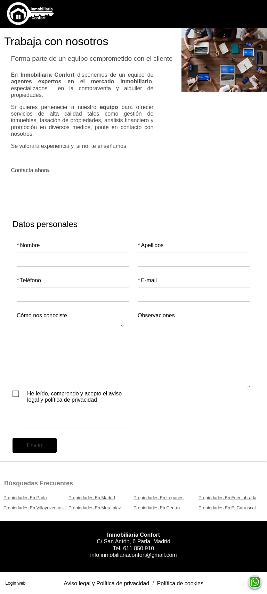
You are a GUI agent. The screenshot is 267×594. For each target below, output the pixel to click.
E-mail (147, 280)
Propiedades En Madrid (91, 497)
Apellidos (150, 245)
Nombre (28, 245)
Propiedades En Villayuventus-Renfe (39, 507)
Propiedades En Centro (157, 507)
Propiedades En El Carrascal (227, 507)
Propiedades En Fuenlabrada (227, 497)
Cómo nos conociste (42, 315)
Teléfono (29, 280)
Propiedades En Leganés (159, 497)
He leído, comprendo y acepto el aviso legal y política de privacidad (74, 397)
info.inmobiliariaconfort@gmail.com (133, 555)
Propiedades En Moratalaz (94, 507)
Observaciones (156, 315)
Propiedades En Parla (25, 497)
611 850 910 (138, 548)
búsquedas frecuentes (38, 483)
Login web (15, 583)
